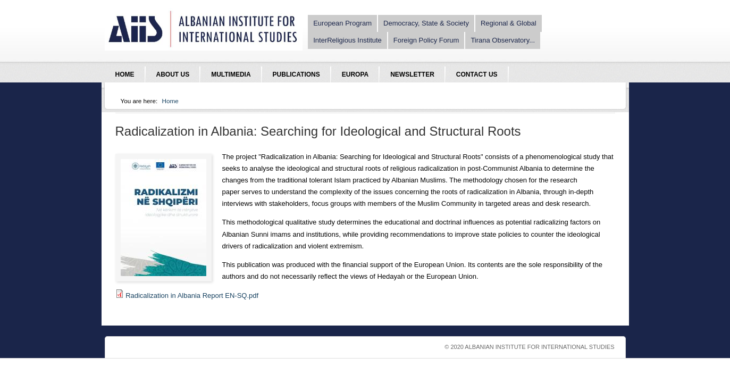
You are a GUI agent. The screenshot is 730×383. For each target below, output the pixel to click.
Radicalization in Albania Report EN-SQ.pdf (191, 295)
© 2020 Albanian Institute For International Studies (529, 347)
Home (170, 100)
